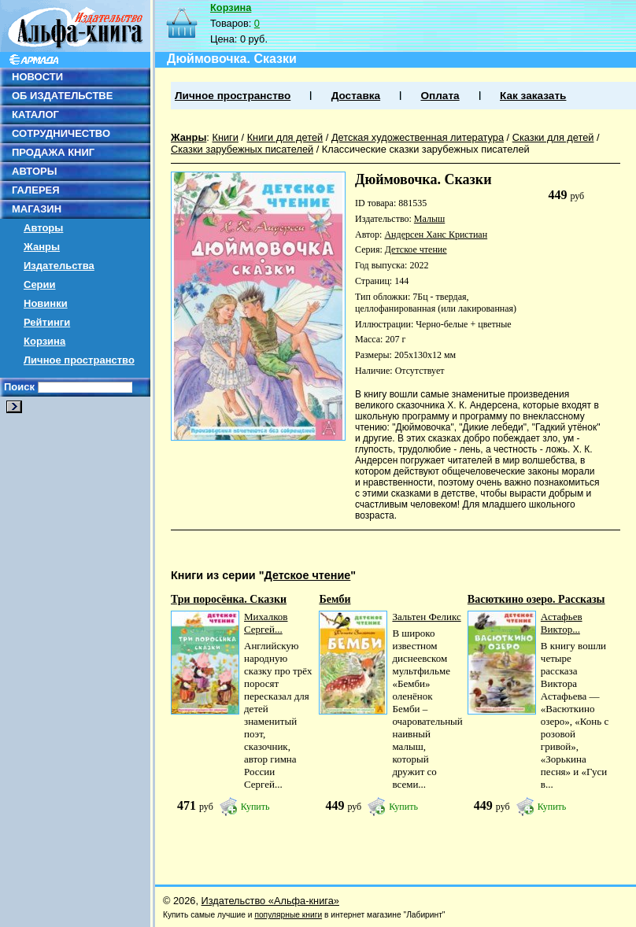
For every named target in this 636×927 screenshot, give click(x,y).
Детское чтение (416, 249)
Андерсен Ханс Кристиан (435, 234)
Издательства (59, 265)
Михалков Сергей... (266, 623)
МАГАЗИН (36, 209)
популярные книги (288, 914)
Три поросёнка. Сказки (229, 599)
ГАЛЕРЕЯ (36, 190)
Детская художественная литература (417, 137)
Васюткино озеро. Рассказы (536, 599)
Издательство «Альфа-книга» (270, 901)
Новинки (46, 303)
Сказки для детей (553, 137)
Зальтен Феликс (426, 616)
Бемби (334, 599)
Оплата (439, 96)
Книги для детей (285, 137)
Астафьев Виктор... (561, 623)
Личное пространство (79, 360)
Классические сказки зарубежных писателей (426, 149)
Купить (255, 806)
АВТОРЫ (34, 171)
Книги (225, 137)
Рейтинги (47, 322)
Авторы (43, 228)
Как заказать (533, 96)
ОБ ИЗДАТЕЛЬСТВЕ (62, 96)
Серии (40, 284)
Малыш (429, 218)
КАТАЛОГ (35, 114)
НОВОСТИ (37, 77)
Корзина (44, 341)
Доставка (355, 96)
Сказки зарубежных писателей (242, 149)
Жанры (42, 247)
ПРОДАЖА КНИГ (53, 152)
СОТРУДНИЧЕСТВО (61, 133)
